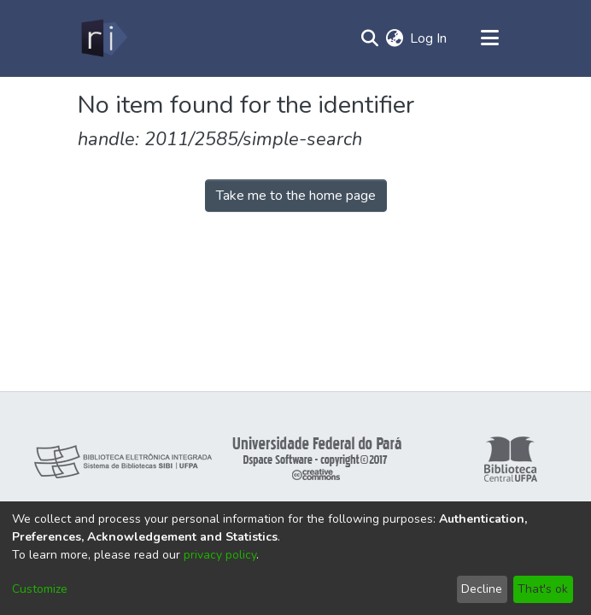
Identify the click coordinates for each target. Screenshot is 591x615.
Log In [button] (429, 38)
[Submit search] (369, 38)
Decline (481, 589)
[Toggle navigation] (489, 38)
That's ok (543, 589)
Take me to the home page (296, 195)
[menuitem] (394, 38)
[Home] (103, 38)
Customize (39, 589)
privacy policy (220, 555)
